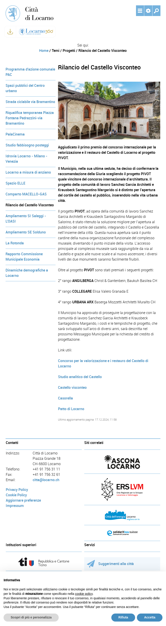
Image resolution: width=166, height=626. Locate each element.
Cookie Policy (16, 495)
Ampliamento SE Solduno (26, 232)
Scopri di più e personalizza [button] (31, 617)
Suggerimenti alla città (110, 564)
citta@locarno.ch (46, 480)
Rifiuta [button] (123, 617)
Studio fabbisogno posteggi (27, 145)
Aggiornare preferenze (23, 500)
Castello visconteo (72, 387)
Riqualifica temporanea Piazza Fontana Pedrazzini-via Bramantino (30, 118)
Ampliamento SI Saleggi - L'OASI (26, 218)
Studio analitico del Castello (80, 377)
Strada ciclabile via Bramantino (30, 102)
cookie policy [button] (84, 594)
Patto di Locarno (71, 409)
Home (43, 51)
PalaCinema (15, 134)
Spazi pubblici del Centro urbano (25, 88)
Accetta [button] (149, 617)
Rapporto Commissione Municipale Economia (24, 256)
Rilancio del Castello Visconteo (30, 205)
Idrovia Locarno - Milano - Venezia (26, 159)
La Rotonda (15, 243)
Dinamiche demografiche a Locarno (27, 273)
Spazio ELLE (15, 183)
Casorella (65, 398)
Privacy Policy (17, 490)
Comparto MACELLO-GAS (26, 194)
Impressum (15, 506)
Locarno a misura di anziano (28, 172)
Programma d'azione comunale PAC (30, 72)
